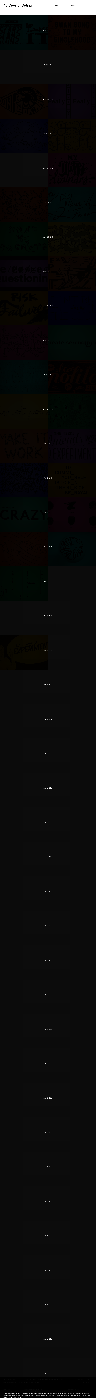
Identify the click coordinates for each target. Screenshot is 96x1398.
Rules (73, 5)
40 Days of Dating (17, 5)
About (57, 5)
